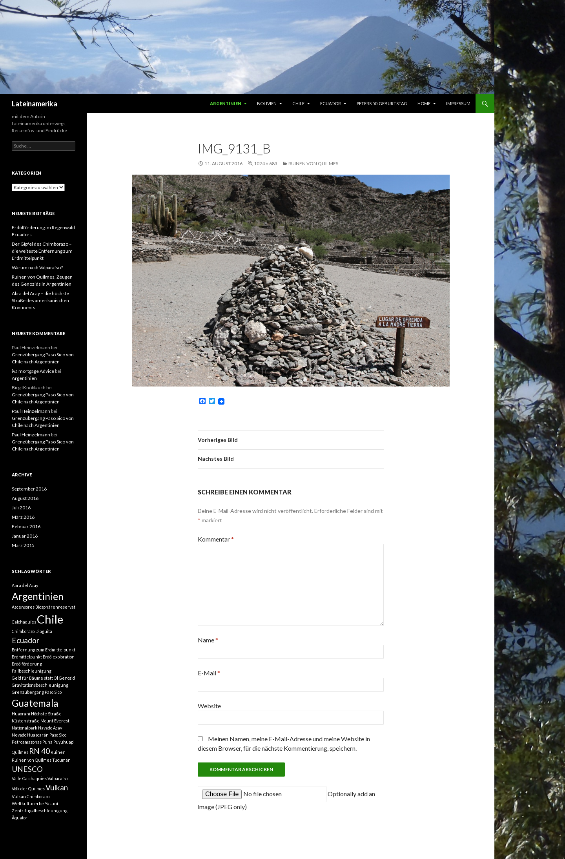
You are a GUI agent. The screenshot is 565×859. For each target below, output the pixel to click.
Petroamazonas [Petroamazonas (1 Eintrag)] (27, 741)
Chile (298, 103)
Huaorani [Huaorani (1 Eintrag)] (21, 713)
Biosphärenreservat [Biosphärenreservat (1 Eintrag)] (55, 606)
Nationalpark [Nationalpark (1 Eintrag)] (24, 727)
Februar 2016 (26, 526)
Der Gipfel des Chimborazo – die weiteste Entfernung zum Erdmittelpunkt (42, 251)
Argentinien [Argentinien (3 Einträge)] (38, 596)
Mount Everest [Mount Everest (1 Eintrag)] (54, 720)
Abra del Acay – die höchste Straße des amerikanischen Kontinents (40, 300)
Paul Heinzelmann (31, 411)
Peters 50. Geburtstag (382, 103)
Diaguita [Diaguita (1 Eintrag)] (43, 631)
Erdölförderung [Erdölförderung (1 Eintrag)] (27, 663)
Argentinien (225, 103)
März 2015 (23, 545)
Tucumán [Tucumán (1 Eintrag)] (61, 759)
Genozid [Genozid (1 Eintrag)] (67, 677)
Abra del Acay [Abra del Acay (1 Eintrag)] (25, 585)
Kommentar (216, 539)
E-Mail (209, 673)
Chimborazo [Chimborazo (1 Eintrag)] (23, 631)
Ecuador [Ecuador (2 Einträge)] (25, 640)
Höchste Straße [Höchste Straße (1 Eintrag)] (46, 713)
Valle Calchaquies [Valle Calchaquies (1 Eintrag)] (29, 778)
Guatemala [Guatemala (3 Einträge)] (35, 703)
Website (209, 705)
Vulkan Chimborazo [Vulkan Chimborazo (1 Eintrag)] (30, 796)
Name (208, 640)
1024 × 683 (265, 163)
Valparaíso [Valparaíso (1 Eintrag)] (57, 778)
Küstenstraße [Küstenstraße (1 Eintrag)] (26, 720)
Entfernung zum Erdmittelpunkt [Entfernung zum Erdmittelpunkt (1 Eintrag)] (43, 649)
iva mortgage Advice (33, 371)
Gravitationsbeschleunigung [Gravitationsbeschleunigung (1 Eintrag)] (40, 685)
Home (423, 103)
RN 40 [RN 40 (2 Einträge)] (39, 750)
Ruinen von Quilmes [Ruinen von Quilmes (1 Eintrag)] (31, 759)
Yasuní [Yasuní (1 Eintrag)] (51, 803)
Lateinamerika (34, 103)
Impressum (458, 103)
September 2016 (29, 489)
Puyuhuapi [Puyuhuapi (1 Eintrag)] (64, 741)
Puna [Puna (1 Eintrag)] (47, 741)
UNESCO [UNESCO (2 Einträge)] (27, 768)
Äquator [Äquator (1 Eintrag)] (19, 817)
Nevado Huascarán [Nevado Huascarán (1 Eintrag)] (30, 734)
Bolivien (267, 103)
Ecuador (330, 103)
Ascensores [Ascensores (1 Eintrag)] (23, 606)
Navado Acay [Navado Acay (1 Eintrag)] (50, 727)
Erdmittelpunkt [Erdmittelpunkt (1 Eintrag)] (27, 656)
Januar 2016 (25, 536)
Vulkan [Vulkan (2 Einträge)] (57, 787)
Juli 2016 (21, 508)
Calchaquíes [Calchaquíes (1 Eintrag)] (24, 621)
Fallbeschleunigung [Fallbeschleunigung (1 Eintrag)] (31, 670)
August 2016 (25, 498)
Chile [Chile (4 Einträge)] (50, 619)
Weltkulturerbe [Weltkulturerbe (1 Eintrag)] (28, 803)
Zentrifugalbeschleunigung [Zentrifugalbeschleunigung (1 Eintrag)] (39, 810)
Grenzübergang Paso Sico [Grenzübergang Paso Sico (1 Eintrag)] (37, 692)
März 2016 (23, 517)
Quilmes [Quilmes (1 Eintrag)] (20, 752)
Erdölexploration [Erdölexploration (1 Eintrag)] (59, 656)
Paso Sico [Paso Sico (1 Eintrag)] (57, 734)
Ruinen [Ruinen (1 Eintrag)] (58, 752)
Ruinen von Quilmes (313, 163)
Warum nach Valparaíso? (37, 267)
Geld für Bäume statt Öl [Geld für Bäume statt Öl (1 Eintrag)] (35, 677)
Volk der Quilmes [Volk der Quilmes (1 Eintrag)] (28, 788)
